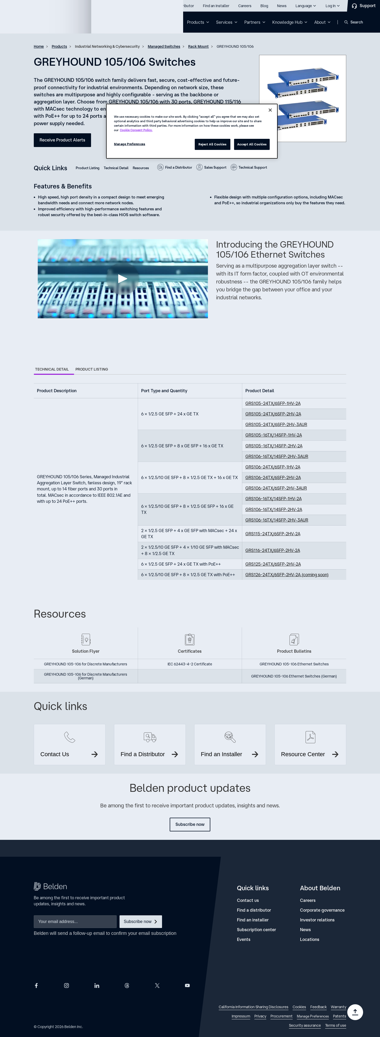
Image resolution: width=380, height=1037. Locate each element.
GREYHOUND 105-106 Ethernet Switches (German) (294, 676)
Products (59, 46)
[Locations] (309, 939)
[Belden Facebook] (36, 985)
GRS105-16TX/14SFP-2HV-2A (273, 445)
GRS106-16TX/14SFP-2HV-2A (273, 509)
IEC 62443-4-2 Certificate (190, 664)
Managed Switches (164, 46)
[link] (253, 1007)
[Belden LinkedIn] (96, 985)
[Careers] (245, 6)
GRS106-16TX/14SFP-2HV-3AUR (276, 456)
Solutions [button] (166, 22)
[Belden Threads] (127, 985)
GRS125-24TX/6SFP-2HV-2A (273, 564)
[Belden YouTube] (187, 985)
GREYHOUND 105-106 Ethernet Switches (294, 664)
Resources (141, 168)
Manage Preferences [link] (313, 1016)
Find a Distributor (178, 167)
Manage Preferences (129, 144)
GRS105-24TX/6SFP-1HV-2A (273, 403)
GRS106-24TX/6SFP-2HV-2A (273, 477)
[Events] (243, 939)
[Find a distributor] (254, 910)
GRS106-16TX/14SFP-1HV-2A (273, 498)
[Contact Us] (363, 6)
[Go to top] (355, 1012)
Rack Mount (198, 46)
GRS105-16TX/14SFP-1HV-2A (273, 435)
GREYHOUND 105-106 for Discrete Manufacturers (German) (85, 676)
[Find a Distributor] (179, 6)
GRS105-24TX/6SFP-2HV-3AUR (276, 424)
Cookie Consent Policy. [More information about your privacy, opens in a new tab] (136, 130)
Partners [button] (252, 22)
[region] (192, 131)
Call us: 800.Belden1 (34, 6)
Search (356, 22)
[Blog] (264, 6)
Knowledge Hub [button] (287, 22)
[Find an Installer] (216, 6)
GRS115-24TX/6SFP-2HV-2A (272, 533)
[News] (282, 6)
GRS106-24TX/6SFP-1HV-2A (272, 467)
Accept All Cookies (252, 144)
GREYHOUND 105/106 (235, 46)
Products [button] (195, 22)
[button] (306, 6)
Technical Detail (116, 168)
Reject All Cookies (212, 144)
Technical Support (253, 167)
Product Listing (87, 168)
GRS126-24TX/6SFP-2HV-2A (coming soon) (287, 574)
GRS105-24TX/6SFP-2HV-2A (273, 413)
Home (39, 46)
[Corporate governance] (322, 910)
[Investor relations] (317, 920)
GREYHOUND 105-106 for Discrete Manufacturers (85, 664)
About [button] (320, 22)
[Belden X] (157, 985)
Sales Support (215, 167)
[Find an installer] (253, 920)
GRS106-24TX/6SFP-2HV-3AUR (276, 488)
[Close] (270, 110)
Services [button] (224, 22)
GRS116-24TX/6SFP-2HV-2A (272, 550)
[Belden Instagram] (66, 985)
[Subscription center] (256, 929)
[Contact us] (248, 900)
